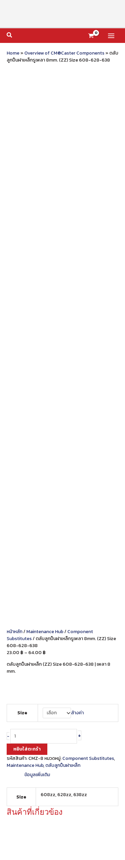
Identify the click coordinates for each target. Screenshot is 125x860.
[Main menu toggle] (111, 35)
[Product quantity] (43, 216)
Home (13, 53)
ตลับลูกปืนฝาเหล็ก (62, 245)
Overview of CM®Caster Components (64, 53)
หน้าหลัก (14, 111)
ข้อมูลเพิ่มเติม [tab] (37, 254)
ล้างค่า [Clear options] (77, 192)
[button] (10, 35)
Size (22, 192)
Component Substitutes (88, 238)
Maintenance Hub (44, 111)
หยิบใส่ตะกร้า (27, 228)
